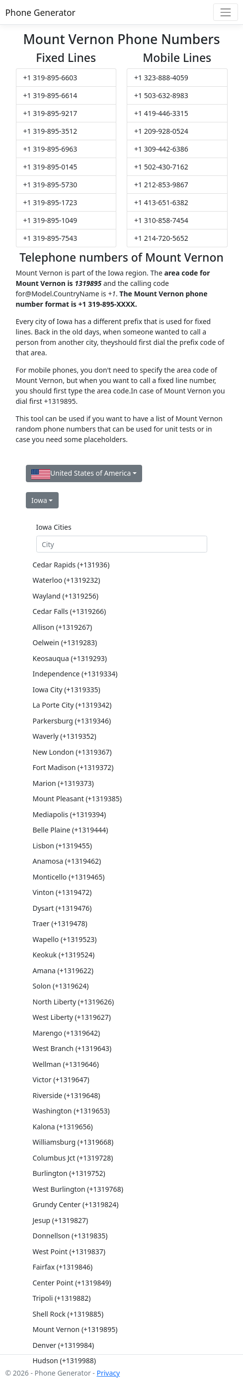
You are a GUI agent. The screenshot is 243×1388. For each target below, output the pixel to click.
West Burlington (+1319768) (78, 1189)
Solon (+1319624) (61, 986)
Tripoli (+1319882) (62, 1298)
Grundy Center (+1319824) (76, 1204)
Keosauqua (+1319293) (70, 658)
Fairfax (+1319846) (63, 1267)
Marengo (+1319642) (66, 1033)
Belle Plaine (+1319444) (70, 829)
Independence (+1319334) (75, 673)
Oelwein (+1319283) (65, 642)
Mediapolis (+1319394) (69, 814)
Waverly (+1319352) (64, 736)
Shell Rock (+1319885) (68, 1314)
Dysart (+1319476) (62, 908)
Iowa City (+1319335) (66, 689)
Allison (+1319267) (62, 627)
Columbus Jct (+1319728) (73, 1158)
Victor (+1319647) (61, 1079)
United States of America (81, 473)
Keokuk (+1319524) (64, 954)
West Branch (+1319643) (72, 1048)
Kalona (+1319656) (63, 1126)
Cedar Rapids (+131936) (71, 564)
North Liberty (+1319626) (73, 1001)
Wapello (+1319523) (65, 939)
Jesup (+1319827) (60, 1220)
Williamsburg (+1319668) (73, 1142)
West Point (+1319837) (69, 1251)
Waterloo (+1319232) (66, 580)
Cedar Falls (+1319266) (69, 611)
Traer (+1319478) (60, 923)
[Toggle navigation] (225, 12)
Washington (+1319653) (71, 1110)
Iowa (39, 500)
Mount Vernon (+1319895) (75, 1329)
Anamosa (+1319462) (67, 861)
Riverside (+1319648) (66, 1095)
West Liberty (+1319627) (72, 1017)
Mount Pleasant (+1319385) (77, 798)
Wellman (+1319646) (66, 1064)
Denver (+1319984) (63, 1345)
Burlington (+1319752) (69, 1173)
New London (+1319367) (72, 752)
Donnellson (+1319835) (70, 1235)
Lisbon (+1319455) (62, 845)
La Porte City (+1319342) (72, 705)
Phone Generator (40, 12)
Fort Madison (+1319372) (73, 767)
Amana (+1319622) (63, 970)
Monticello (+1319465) (69, 877)
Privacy (108, 1373)
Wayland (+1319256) (66, 596)
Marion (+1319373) (63, 783)
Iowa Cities (54, 527)
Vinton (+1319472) (62, 892)
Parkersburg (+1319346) (72, 720)
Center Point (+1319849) (72, 1282)
